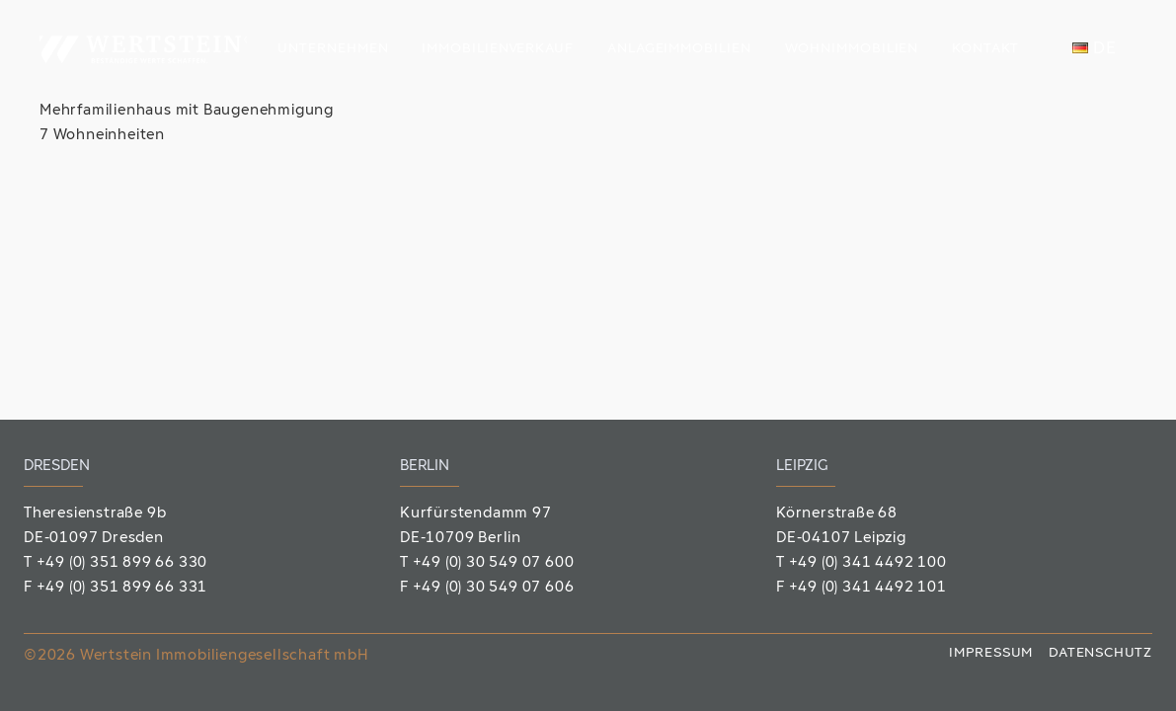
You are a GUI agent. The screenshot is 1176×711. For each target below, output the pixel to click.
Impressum (991, 654)
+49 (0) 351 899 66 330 (122, 563)
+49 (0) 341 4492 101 (868, 588)
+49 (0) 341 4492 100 (868, 563)
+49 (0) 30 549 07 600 (494, 563)
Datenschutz (1100, 654)
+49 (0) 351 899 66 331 (122, 588)
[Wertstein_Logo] (143, 49)
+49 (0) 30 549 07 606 (494, 588)
